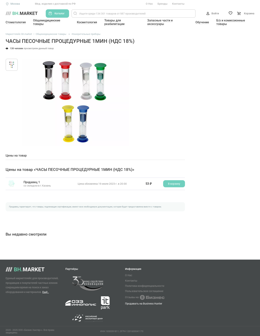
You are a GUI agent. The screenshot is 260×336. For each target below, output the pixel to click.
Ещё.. (45, 292)
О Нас (149, 3)
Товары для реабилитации (114, 22)
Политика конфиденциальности (144, 285)
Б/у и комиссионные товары (230, 22)
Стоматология (16, 22)
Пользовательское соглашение (144, 291)
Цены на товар (16, 155)
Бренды (162, 3)
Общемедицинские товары (46, 22)
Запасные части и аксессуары (160, 22)
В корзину (174, 183)
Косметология (87, 22)
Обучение (202, 22)
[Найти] (75, 13)
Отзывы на (144, 297)
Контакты (178, 3)
